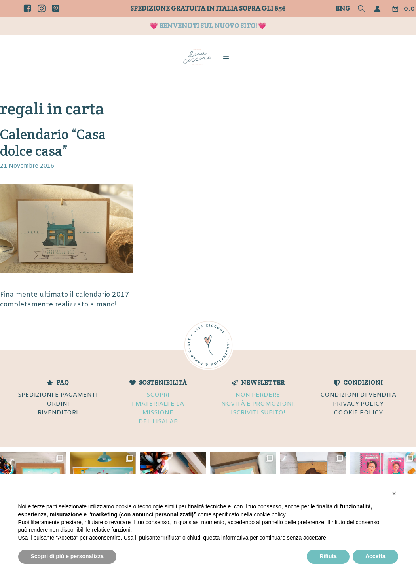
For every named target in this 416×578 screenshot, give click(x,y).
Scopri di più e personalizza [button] (67, 556)
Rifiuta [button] (328, 556)
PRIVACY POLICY (358, 404)
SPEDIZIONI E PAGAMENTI (58, 395)
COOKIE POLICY (358, 413)
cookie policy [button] (269, 514)
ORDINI (58, 404)
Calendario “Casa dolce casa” (53, 142)
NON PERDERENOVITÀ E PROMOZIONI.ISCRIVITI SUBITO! (258, 404)
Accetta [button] (375, 556)
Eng (343, 8)
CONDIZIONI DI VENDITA (358, 395)
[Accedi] (379, 8)
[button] (361, 9)
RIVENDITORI (58, 413)
